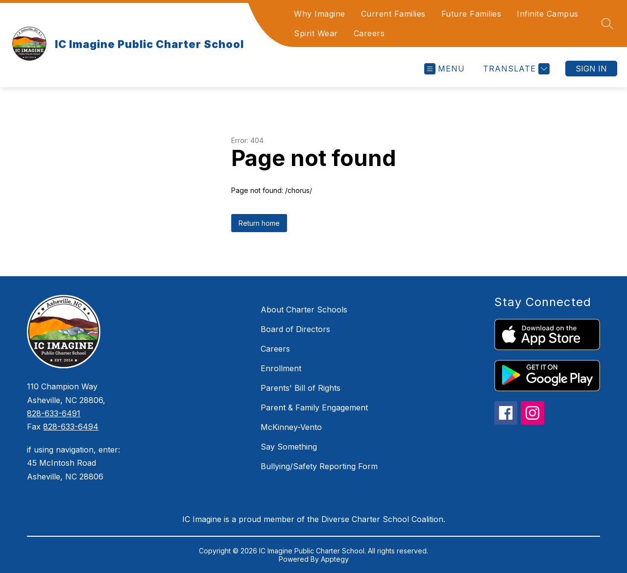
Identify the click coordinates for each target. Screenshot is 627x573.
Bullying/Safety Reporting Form (319, 466)
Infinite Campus (548, 14)
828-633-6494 (70, 426)
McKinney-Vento (291, 427)
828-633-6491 (53, 413)
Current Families (393, 14)
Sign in (591, 68)
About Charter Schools (304, 309)
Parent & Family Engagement (314, 407)
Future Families (471, 14)
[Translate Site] (515, 69)
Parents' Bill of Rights (300, 388)
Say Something (289, 447)
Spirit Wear (316, 33)
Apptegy (335, 559)
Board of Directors (295, 329)
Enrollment (281, 368)
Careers (369, 33)
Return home (259, 223)
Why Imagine (319, 14)
